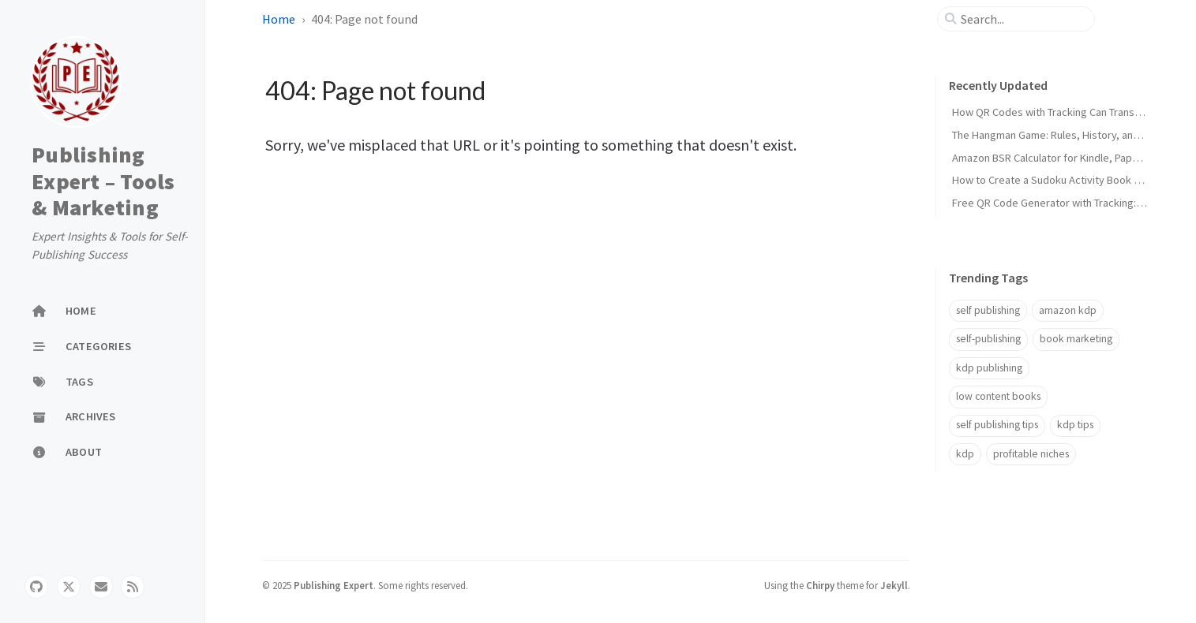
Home (278, 19)
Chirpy (820, 585)
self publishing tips (997, 424)
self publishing (988, 310)
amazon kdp (1068, 310)
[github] (36, 587)
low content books (998, 396)
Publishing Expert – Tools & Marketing (103, 182)
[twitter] (69, 587)
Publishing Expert (333, 585)
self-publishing (988, 338)
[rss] (133, 587)
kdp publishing (989, 368)
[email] (101, 587)
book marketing (1076, 338)
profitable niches (1031, 454)
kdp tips (1075, 424)
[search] (1022, 19)
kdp (965, 454)
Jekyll (894, 585)
